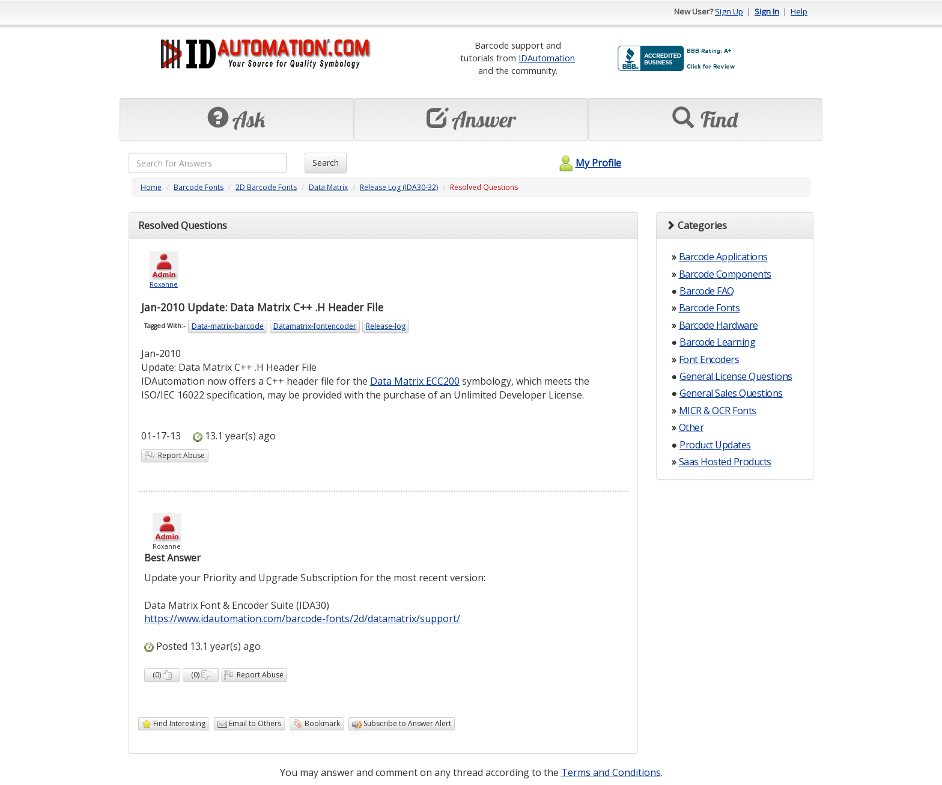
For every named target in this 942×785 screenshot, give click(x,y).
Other (691, 427)
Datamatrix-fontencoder (314, 326)
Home (151, 187)
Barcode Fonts (198, 187)
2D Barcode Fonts (266, 187)
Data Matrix (328, 187)
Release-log (386, 326)
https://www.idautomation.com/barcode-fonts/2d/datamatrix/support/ (302, 618)
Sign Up (729, 11)
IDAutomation (546, 58)
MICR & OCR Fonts (717, 410)
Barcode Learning (717, 342)
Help (799, 11)
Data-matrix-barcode (228, 326)
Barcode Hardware (718, 325)
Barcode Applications (723, 256)
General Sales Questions (731, 393)
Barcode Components (725, 274)
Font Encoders (709, 359)
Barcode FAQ (706, 291)
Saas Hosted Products (725, 461)
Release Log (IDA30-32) (399, 187)
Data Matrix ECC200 (415, 381)
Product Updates (715, 444)
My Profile (588, 163)
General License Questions (735, 376)
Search (325, 162)
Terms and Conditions (611, 772)
